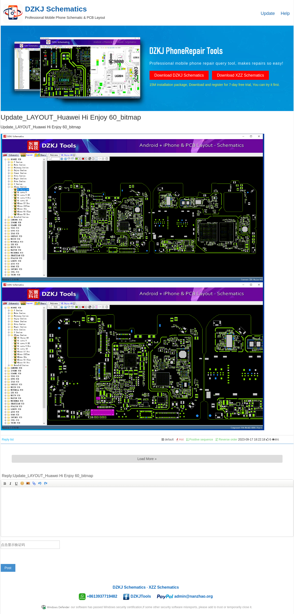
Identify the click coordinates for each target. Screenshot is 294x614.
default (167, 439)
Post (8, 568)
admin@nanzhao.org (193, 596)
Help (285, 13)
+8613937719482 (102, 596)
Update (268, 13)
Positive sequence (199, 439)
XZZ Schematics (164, 587)
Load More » (147, 459)
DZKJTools (141, 596)
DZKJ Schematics (129, 587)
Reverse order (226, 439)
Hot (180, 439)
